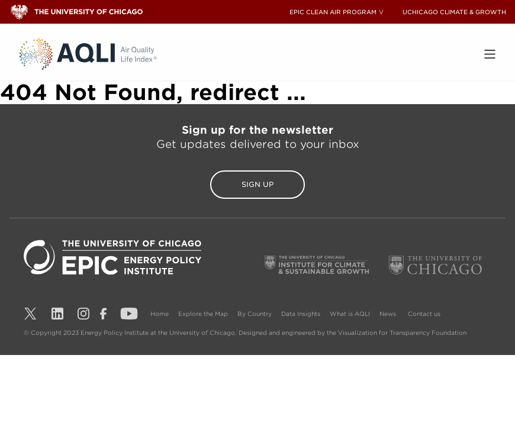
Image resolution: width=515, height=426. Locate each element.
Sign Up (257, 184)
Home (159, 313)
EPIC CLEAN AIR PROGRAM (332, 11)
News (387, 313)
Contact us (424, 313)
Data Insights (300, 313)
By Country (254, 313)
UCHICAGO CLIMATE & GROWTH (454, 11)
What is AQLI (350, 313)
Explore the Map (203, 313)
